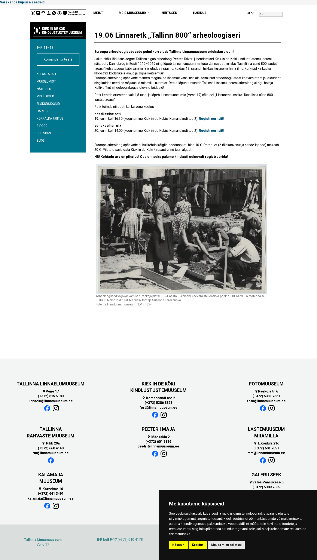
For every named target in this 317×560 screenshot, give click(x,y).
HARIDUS (199, 13)
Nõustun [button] (178, 545)
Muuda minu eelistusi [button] (226, 545)
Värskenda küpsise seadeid (22, 2)
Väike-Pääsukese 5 (266, 482)
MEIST (98, 13)
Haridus (43, 111)
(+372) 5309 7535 (266, 487)
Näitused (44, 89)
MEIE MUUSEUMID (132, 13)
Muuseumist (46, 81)
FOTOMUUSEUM (266, 384)
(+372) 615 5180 (51, 396)
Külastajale (47, 74)
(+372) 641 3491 (51, 494)
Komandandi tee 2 (57, 59)
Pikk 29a (51, 443)
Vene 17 (50, 391)
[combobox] (271, 14)
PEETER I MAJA (158, 429)
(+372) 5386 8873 (158, 403)
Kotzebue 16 (50, 489)
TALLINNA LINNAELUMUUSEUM (51, 384)
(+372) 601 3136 (158, 442)
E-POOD (42, 126)
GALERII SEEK (266, 474)
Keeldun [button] (198, 545)
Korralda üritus (50, 118)
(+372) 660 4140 (51, 448)
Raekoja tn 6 (266, 391)
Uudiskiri (44, 133)
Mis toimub (45, 96)
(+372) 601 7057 (266, 448)
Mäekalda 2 (158, 437)
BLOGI (41, 140)
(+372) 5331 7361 (266, 396)
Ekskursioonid (48, 104)
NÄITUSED (169, 13)
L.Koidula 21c (266, 443)
